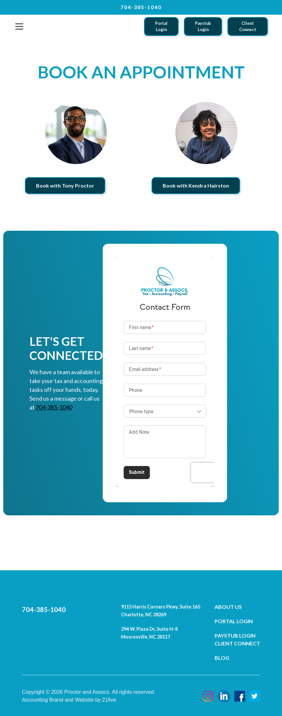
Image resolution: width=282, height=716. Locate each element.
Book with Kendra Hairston (196, 185)
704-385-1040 (54, 407)
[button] (19, 26)
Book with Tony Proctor (65, 185)
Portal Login (161, 26)
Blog (222, 658)
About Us (228, 607)
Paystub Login (203, 26)
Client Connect (247, 26)
